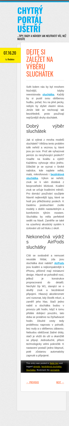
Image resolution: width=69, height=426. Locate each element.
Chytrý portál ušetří (30, 19)
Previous (32, 382)
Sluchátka (31, 370)
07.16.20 (10, 53)
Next (60, 382)
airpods (36, 366)
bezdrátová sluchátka (52, 366)
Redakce (11, 59)
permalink (54, 370)
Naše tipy (54, 363)
